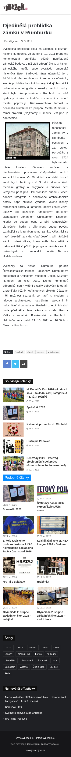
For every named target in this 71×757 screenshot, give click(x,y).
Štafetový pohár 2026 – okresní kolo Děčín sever (51, 507)
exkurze (40, 352)
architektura (53, 352)
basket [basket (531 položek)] (8, 647)
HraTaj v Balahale (14, 581)
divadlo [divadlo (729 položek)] (20, 647)
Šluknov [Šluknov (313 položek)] (54, 667)
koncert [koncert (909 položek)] (8, 654)
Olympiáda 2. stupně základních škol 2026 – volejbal (17, 616)
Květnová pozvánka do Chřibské (47, 424)
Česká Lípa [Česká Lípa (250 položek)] (38, 667)
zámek (30, 352)
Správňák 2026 (36, 407)
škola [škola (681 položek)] (7, 673)
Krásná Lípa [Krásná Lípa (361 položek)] (24, 654)
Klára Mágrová (10, 41)
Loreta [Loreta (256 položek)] (38, 654)
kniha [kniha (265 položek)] (56, 647)
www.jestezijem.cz (35, 750)
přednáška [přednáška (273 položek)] (10, 660)
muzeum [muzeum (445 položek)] (51, 654)
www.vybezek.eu (25, 737)
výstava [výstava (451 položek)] (24, 667)
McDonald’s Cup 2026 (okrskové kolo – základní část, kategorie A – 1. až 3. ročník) (47, 393)
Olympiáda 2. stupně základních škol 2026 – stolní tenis (51, 616)
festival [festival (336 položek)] (32, 647)
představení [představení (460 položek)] (27, 660)
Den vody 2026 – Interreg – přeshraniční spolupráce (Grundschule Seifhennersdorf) (46, 461)
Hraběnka (43, 581)
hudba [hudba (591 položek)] (45, 647)
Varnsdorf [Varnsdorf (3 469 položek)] (10, 667)
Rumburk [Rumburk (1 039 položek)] (42, 660)
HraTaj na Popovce (38, 441)
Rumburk (19, 352)
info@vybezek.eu (45, 737)
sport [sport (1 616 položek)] (55, 660)
